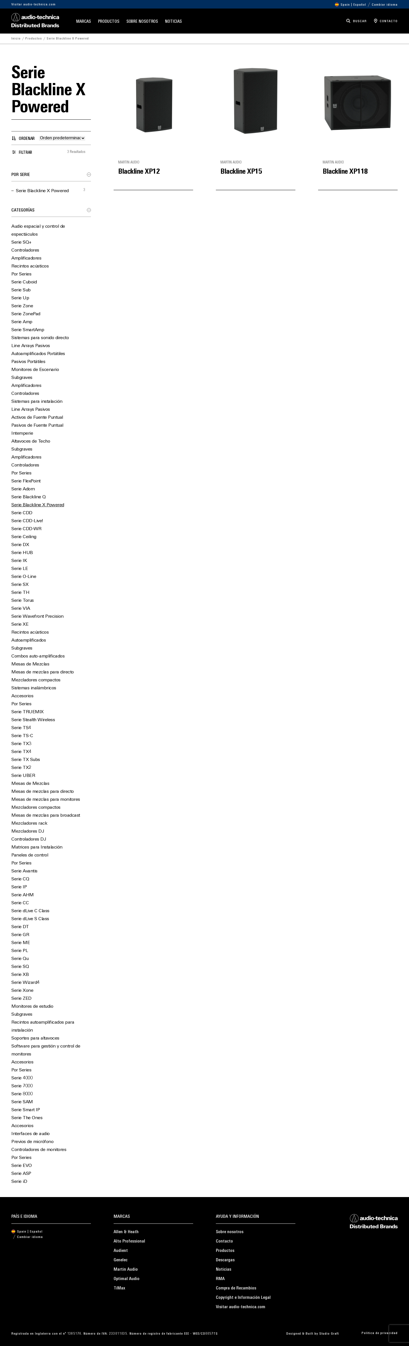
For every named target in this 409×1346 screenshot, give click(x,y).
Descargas (225, 1260)
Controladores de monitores (38, 1150)
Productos (108, 22)
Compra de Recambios (236, 1288)
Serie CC (20, 903)
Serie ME (20, 943)
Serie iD (19, 1181)
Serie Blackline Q (28, 497)
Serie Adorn (23, 489)
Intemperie (22, 433)
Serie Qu (19, 959)
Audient (121, 1250)
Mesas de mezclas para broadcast (45, 815)
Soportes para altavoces (35, 1038)
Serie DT (20, 927)
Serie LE (19, 569)
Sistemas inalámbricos (33, 688)
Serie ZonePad (25, 314)
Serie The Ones (26, 1118)
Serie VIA (20, 608)
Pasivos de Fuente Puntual (37, 425)
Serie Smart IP (25, 1110)
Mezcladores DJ (27, 831)
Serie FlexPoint (26, 481)
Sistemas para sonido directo (40, 338)
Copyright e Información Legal (243, 1297)
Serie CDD (21, 513)
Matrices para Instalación (36, 847)
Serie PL (19, 951)
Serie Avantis (24, 871)
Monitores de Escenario (35, 370)
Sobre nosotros (142, 22)
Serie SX (19, 584)
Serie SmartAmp (27, 330)
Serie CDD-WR (26, 529)
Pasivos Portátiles (28, 362)
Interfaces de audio (30, 1134)
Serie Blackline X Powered (42, 191)
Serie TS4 (21, 728)
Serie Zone (22, 306)
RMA (220, 1279)
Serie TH (20, 592)
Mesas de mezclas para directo (42, 672)
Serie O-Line (23, 577)
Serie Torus (22, 600)
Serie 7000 (21, 1086)
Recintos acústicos (30, 266)
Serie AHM (22, 895)
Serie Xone (22, 990)
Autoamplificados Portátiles (38, 354)
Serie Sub (21, 290)
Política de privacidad (380, 1333)
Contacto (224, 1241)
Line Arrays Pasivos (30, 346)
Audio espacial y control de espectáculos (38, 230)
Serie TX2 (21, 768)
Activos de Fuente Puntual (37, 417)
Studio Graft (329, 1333)
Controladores (25, 250)
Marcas (83, 22)
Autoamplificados (28, 640)
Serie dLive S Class (30, 919)
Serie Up (20, 298)
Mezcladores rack (29, 823)
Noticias (173, 22)
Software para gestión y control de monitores (45, 1050)
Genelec (121, 1260)
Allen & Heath (126, 1232)
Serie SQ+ (21, 242)
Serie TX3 (21, 744)
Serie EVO (21, 1166)
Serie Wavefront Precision (37, 616)
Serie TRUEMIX (27, 712)
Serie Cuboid (24, 282)
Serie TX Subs (25, 760)
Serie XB (20, 974)
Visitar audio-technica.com (33, 4)
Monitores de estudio (32, 1006)
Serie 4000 (21, 1078)
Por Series (21, 274)
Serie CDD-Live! (27, 521)
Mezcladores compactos (35, 680)
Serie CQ (20, 879)
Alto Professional (129, 1241)
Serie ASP (21, 1173)
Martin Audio (126, 1269)
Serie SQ (20, 967)
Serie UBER (23, 775)
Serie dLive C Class (30, 911)
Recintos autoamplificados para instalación (42, 1026)
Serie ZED (21, 998)
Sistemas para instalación (36, 401)
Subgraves (21, 378)
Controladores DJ (28, 839)
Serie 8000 (21, 1094)
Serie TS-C (22, 736)
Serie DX (20, 545)
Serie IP (19, 887)
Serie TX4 (21, 752)
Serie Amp (21, 322)
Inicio (16, 38)
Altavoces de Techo (30, 441)
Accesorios (22, 696)
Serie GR (20, 935)
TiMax (119, 1288)
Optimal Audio (126, 1279)
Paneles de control (29, 855)
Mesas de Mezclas (30, 664)
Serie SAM (22, 1102)
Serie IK (19, 561)
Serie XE (19, 624)
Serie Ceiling (23, 537)
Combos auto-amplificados (37, 656)
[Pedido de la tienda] (62, 138)
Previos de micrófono (32, 1142)
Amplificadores (26, 258)
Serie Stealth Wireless (33, 720)
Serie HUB (22, 553)
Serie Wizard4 (25, 982)
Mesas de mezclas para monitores (45, 799)
